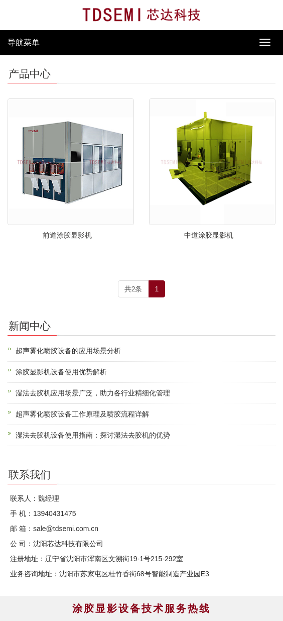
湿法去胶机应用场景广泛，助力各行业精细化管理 (93, 393)
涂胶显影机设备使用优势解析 (61, 372)
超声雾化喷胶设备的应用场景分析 (68, 351)
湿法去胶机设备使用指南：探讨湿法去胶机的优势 (93, 435)
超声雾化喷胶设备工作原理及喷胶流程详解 (82, 414)
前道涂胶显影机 (67, 235)
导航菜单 (24, 42)
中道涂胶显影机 (208, 235)
